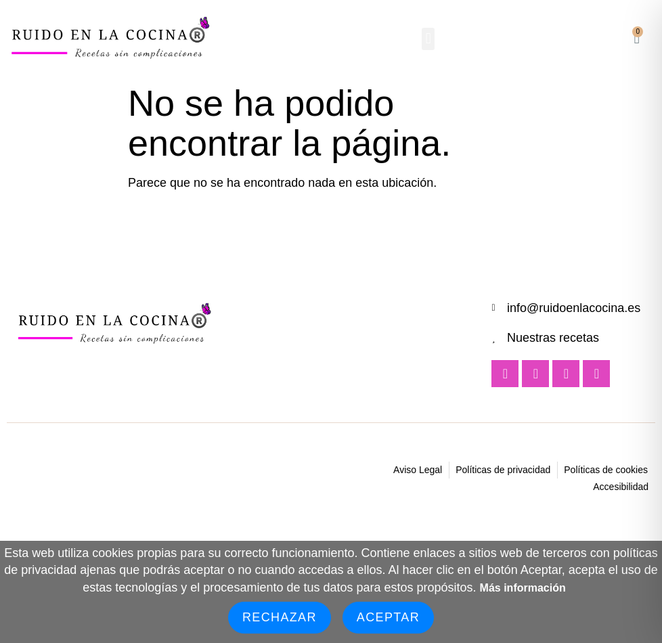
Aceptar (388, 617)
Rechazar (279, 617)
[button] (428, 39)
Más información (523, 588)
